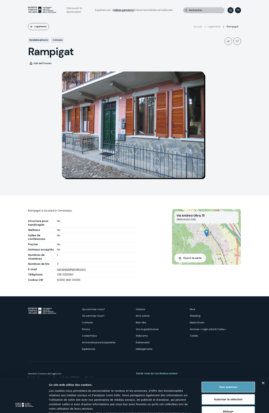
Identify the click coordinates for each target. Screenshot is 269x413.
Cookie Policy (89, 335)
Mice (192, 309)
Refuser (228, 380)
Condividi (228, 41)
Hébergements (123, 10)
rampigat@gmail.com (71, 269)
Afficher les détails (205, 405)
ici (130, 391)
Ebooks (168, 10)
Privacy (86, 329)
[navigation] (238, 10)
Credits (194, 335)
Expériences (103, 10)
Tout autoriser (228, 356)
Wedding (195, 315)
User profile (231, 10)
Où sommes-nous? (93, 315)
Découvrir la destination (74, 10)
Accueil (198, 26)
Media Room (197, 322)
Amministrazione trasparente (98, 342)
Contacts (87, 322)
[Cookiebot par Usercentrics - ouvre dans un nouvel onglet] (24, 406)
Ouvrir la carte (192, 258)
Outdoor (140, 309)
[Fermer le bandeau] (263, 352)
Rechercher (186, 10)
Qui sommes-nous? (93, 309)
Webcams (157, 10)
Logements (41, 26)
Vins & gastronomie (147, 329)
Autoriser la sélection (228, 368)
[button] (206, 233)
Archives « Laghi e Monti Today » (208, 329)
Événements (142, 10)
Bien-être (141, 322)
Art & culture (142, 315)
